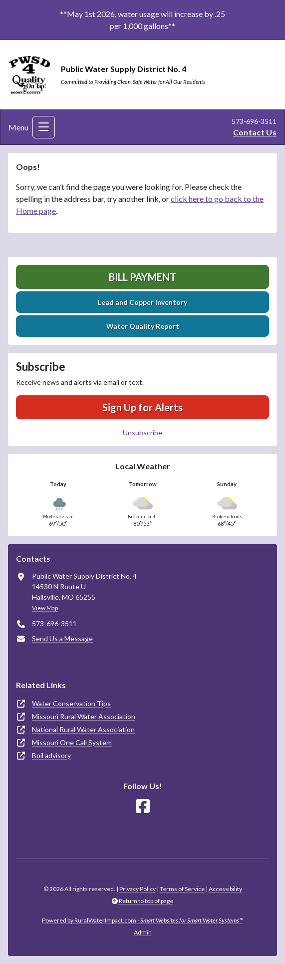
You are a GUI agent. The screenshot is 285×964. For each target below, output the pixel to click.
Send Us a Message (62, 638)
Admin (143, 932)
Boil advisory (51, 755)
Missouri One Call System (72, 742)
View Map (45, 608)
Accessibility (225, 889)
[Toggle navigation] (43, 127)
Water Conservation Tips (71, 703)
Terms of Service (182, 889)
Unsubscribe (142, 432)
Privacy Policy (137, 889)
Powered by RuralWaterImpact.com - (142, 920)
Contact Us (255, 132)
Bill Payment (142, 277)
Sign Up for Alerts (142, 407)
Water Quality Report (142, 326)
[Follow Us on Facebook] (143, 806)
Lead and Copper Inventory (142, 302)
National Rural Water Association (83, 729)
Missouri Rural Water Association (83, 716)
